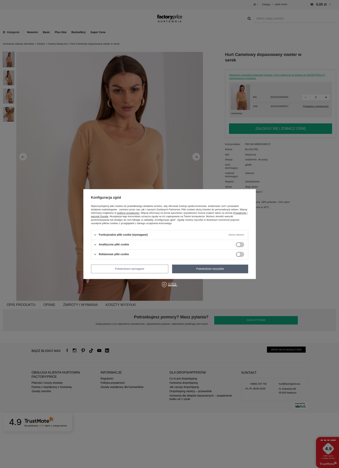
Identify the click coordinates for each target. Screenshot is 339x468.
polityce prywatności (128, 212)
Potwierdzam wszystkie (210, 268)
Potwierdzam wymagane (129, 268)
